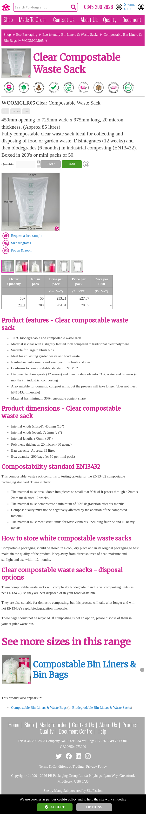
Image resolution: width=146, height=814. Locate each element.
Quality (110, 19)
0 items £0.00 (129, 7)
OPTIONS (94, 807)
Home (13, 724)
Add (72, 164)
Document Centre (75, 731)
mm (26, 111)
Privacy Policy (96, 766)
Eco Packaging (26, 34)
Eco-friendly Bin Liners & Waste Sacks (70, 34)
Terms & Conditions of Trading (61, 766)
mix (5, 111)
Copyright (18, 776)
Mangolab (61, 791)
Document (131, 19)
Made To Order (32, 19)
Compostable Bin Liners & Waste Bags (38, 707)
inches (16, 111)
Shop (8, 19)
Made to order (53, 724)
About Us (89, 19)
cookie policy (67, 799)
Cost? (51, 164)
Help (101, 731)
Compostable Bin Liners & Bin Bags (84, 670)
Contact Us (63, 19)
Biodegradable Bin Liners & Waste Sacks (101, 707)
